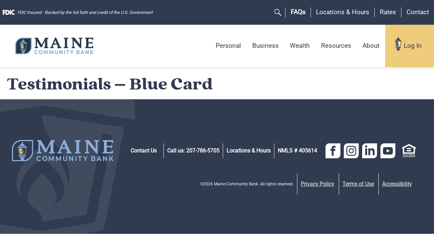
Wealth (300, 45)
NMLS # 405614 (297, 150)
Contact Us (144, 150)
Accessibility (397, 184)
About (370, 45)
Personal (228, 45)
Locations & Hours (342, 12)
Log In (413, 45)
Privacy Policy (317, 184)
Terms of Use (358, 184)
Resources (336, 45)
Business (265, 45)
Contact (418, 12)
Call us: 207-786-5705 (193, 150)
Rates (388, 12)
